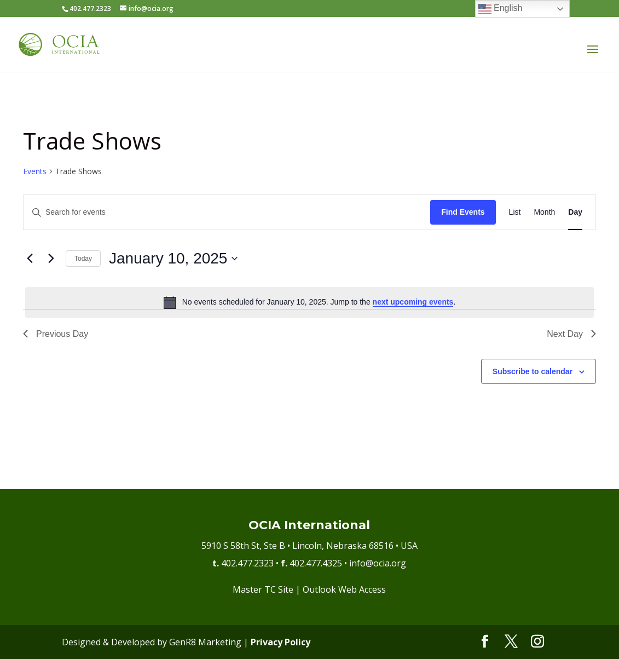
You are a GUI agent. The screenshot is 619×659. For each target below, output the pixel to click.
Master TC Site (263, 589)
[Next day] (50, 258)
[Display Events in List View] (515, 212)
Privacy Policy (280, 642)
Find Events (462, 212)
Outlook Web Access (344, 589)
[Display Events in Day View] (575, 212)
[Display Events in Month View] (544, 212)
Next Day (571, 334)
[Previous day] (29, 258)
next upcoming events (413, 301)
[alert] (309, 302)
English (500, 8)
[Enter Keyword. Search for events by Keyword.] (227, 212)
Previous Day (55, 334)
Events (35, 171)
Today (83, 258)
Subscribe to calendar (532, 371)
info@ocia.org (377, 563)
